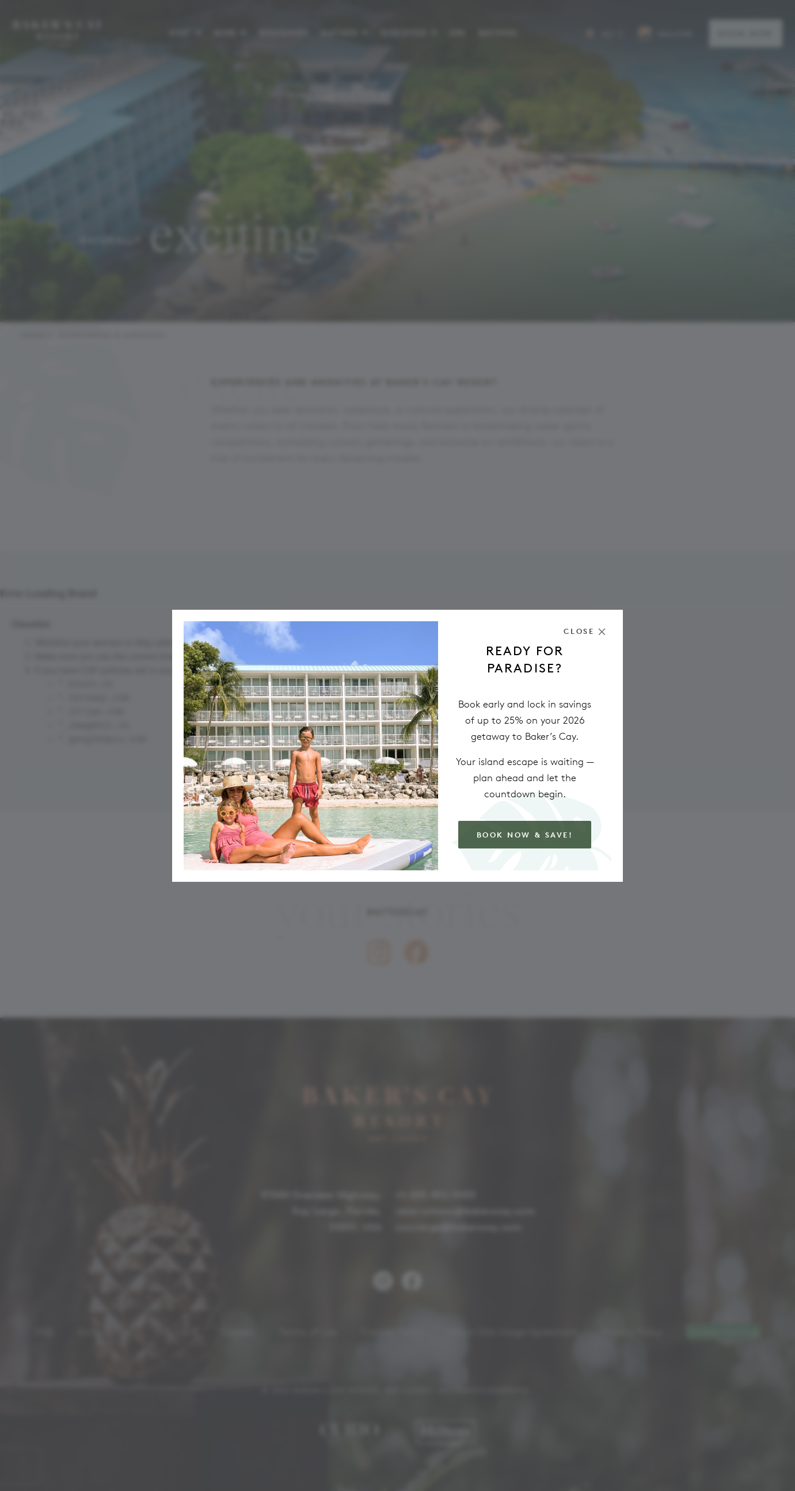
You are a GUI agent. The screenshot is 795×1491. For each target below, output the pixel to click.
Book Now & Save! (525, 835)
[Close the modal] (585, 631)
